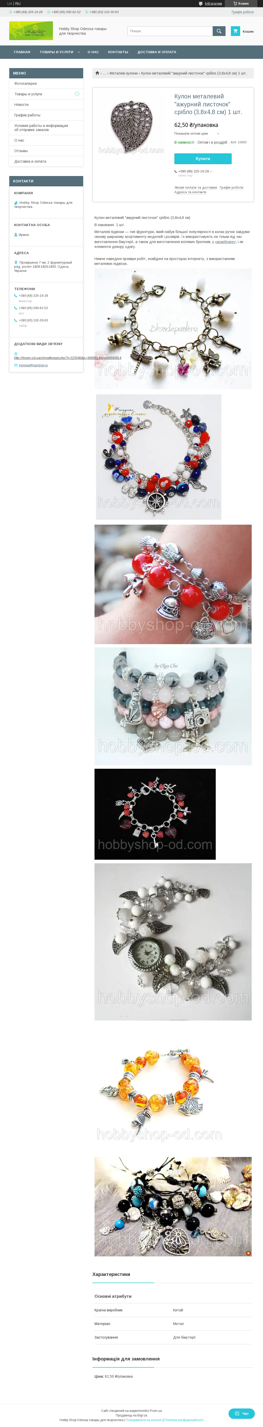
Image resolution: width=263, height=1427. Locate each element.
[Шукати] (219, 31)
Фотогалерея (25, 83)
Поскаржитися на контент (143, 1420)
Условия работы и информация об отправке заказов (41, 128)
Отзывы (21, 151)
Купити (203, 158)
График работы (27, 115)
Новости (21, 105)
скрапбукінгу (225, 242)
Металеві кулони (124, 73)
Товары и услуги (56, 52)
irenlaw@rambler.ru (33, 365)
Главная (22, 52)
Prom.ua (156, 1411)
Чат (242, 1413)
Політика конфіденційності (183, 1420)
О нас (93, 52)
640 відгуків (213, 3)
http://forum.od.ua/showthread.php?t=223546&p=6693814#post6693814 (67, 358)
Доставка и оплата (156, 52)
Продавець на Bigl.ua (131, 1415)
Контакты (118, 52)
